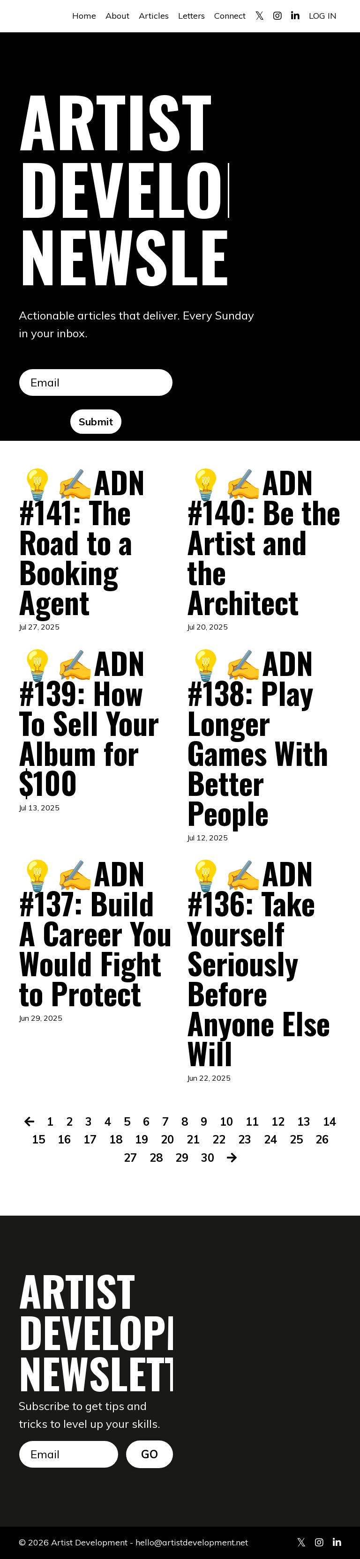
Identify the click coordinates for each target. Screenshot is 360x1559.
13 (303, 1121)
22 (218, 1139)
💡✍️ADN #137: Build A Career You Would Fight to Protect (95, 933)
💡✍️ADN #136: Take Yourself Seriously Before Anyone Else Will (258, 963)
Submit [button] (96, 421)
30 (207, 1158)
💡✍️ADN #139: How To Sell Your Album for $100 (89, 722)
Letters (191, 15)
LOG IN (323, 15)
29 (181, 1158)
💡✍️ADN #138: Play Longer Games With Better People (257, 737)
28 (156, 1158)
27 (130, 1158)
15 (38, 1139)
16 (64, 1139)
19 (141, 1139)
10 (226, 1121)
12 (278, 1121)
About (117, 15)
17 (90, 1139)
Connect (230, 15)
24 (270, 1139)
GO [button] (149, 1454)
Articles (154, 15)
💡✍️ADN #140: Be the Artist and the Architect (263, 541)
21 (193, 1139)
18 (115, 1139)
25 (296, 1139)
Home (84, 15)
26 (322, 1139)
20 (167, 1139)
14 (329, 1121)
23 (244, 1139)
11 (252, 1121)
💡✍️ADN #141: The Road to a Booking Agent (82, 541)
